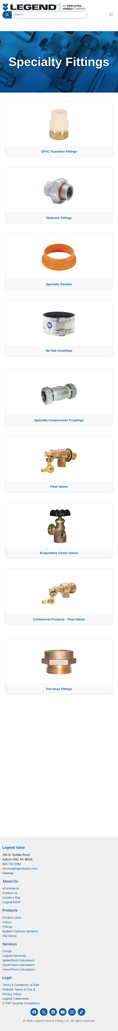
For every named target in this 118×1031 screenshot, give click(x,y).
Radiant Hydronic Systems (20, 931)
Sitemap (7, 873)
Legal (7, 978)
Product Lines (11, 917)
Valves (6, 922)
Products (9, 910)
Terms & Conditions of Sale (20, 985)
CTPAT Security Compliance (21, 1003)
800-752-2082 (11, 864)
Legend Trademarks (15, 999)
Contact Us (9, 893)
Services (9, 944)
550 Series (9, 936)
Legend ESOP (11, 902)
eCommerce (10, 888)
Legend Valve (13, 848)
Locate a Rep (11, 897)
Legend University (14, 956)
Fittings (7, 927)
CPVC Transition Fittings (59, 151)
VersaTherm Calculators (18, 969)
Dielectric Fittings (59, 218)
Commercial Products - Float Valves (59, 619)
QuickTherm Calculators (18, 965)
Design (7, 951)
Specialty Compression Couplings (59, 420)
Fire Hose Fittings (59, 689)
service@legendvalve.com (19, 868)
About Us (10, 881)
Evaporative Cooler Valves (59, 553)
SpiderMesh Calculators (18, 960)
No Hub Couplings (59, 350)
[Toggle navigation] (111, 14)
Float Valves (59, 486)
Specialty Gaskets (59, 284)
